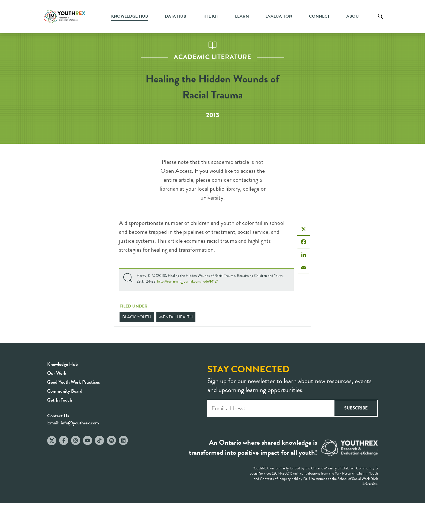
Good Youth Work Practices (73, 382)
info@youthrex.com (80, 422)
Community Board (64, 391)
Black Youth (136, 317)
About (353, 16)
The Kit (210, 16)
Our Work (56, 373)
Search (380, 20)
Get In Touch (59, 400)
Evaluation (278, 16)
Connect (319, 16)
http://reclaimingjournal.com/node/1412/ (187, 281)
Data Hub (175, 16)
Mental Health (176, 317)
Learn (242, 16)
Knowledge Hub (129, 16)
